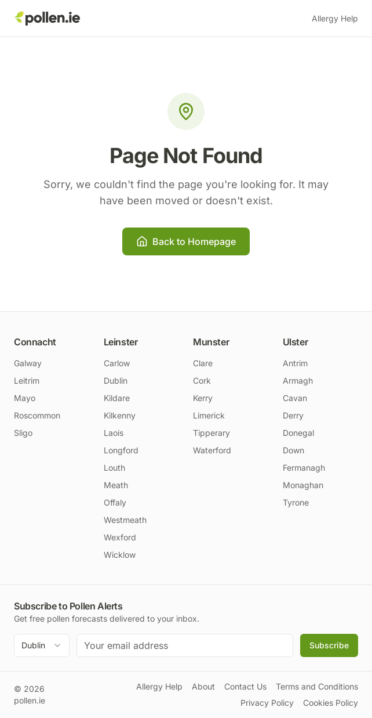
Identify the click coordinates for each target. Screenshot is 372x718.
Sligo (23, 433)
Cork (202, 380)
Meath (116, 485)
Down (293, 450)
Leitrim (26, 380)
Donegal (298, 433)
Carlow (117, 363)
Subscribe (329, 645)
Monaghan (303, 485)
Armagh (298, 380)
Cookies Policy (330, 703)
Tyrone (296, 502)
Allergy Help (335, 18)
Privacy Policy (267, 703)
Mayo (24, 398)
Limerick (209, 415)
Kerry (203, 398)
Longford (121, 450)
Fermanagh (304, 467)
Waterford (212, 450)
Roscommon (37, 415)
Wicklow (120, 555)
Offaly (115, 502)
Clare (203, 363)
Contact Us (245, 686)
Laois (113, 433)
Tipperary (211, 433)
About (203, 686)
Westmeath (125, 520)
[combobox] (42, 645)
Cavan (295, 398)
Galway (28, 363)
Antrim (295, 363)
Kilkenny (120, 415)
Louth (114, 467)
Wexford (120, 537)
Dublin (115, 380)
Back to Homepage (186, 241)
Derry (293, 415)
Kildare (117, 398)
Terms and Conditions (317, 686)
